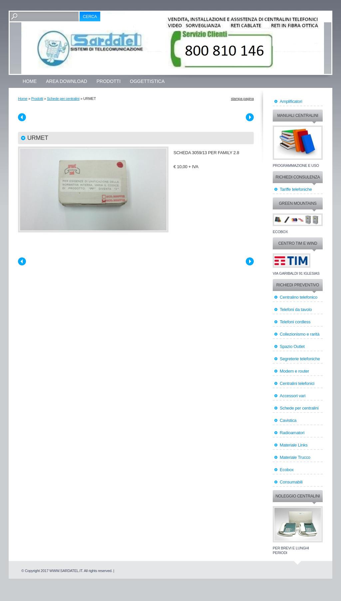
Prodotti (109, 81)
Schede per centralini (63, 99)
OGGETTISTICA (147, 81)
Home (30, 81)
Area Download (66, 81)
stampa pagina (242, 99)
